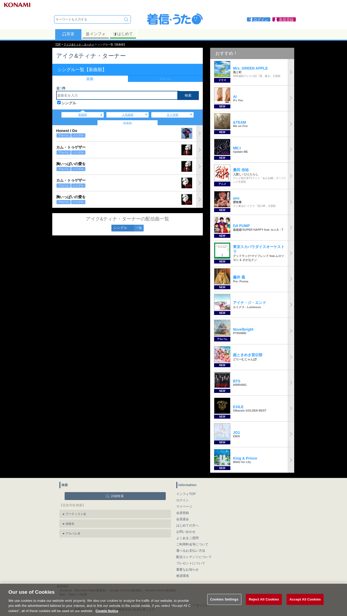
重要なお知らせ (187, 569)
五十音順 (172, 114)
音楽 (68, 33)
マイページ (184, 506)
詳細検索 (117, 496)
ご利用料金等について (192, 544)
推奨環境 (182, 576)
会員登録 (182, 513)
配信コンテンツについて (194, 557)
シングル (68, 103)
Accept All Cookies (305, 606)
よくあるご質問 (187, 538)
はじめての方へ (187, 525)
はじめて (123, 33)
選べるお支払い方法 (190, 550)
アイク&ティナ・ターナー (79, 44)
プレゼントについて (190, 563)
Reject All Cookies (264, 606)
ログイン (182, 500)
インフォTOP (186, 494)
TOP (58, 44)
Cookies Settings (224, 606)
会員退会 (182, 519)
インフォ (95, 33)
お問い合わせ (186, 532)
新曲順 (82, 114)
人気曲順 (127, 114)
